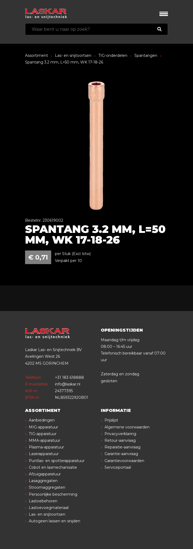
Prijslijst (111, 420)
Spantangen (145, 55)
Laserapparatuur (44, 453)
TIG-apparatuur (43, 433)
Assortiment (36, 55)
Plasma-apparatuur (46, 447)
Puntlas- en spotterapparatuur (57, 460)
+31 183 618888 (69, 377)
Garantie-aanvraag (121, 453)
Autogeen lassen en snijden (54, 521)
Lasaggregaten (43, 480)
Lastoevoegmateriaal (49, 507)
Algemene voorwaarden (127, 427)
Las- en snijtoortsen (73, 55)
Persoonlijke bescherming (53, 494)
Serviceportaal (117, 467)
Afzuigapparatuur (45, 474)
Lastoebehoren (43, 501)
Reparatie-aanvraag (122, 447)
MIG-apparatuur (43, 427)
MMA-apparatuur (44, 440)
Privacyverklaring (120, 433)
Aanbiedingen (42, 420)
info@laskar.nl (67, 384)
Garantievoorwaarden (124, 460)
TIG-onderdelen (112, 55)
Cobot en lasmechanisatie (53, 467)
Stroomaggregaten (47, 487)
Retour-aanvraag (120, 440)
